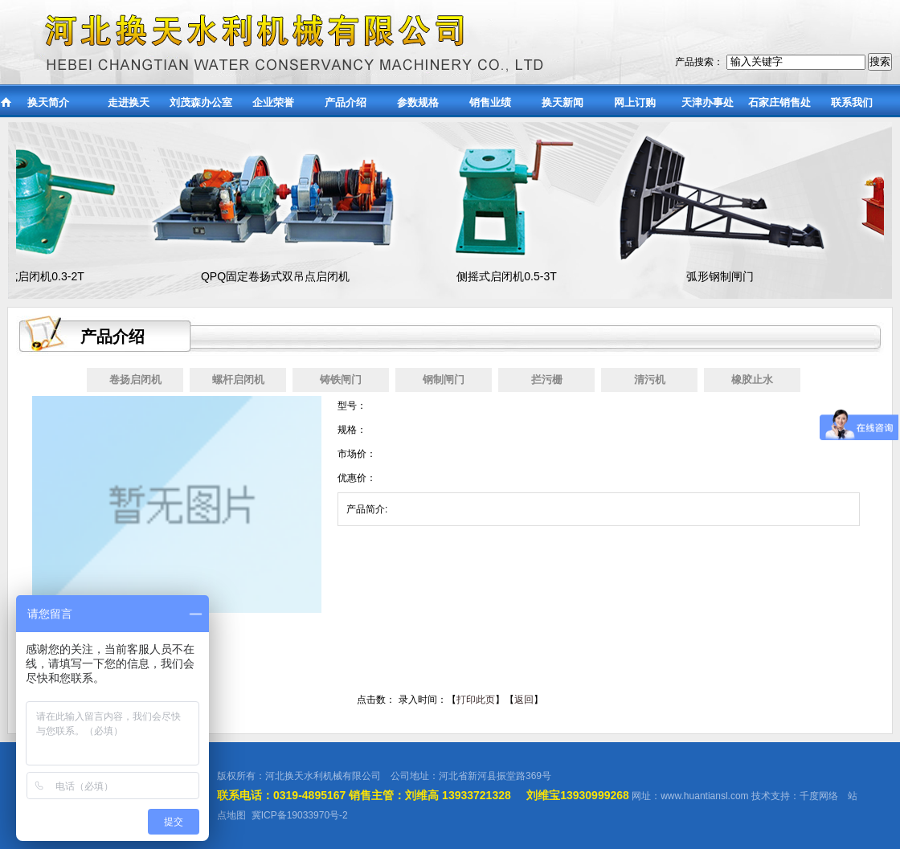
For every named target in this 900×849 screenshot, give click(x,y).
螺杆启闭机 (238, 379)
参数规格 (418, 102)
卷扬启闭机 (135, 379)
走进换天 (128, 102)
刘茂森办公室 (201, 102)
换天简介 (48, 102)
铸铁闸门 (341, 379)
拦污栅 (546, 379)
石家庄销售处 (779, 102)
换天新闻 (562, 102)
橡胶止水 (752, 379)
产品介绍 (345, 102)
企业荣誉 (273, 102)
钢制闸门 (443, 379)
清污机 (649, 379)
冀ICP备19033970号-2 (300, 815)
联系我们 (852, 102)
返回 (524, 699)
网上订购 (635, 102)
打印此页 (475, 699)
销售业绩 (490, 102)
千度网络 (819, 796)
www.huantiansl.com (704, 796)
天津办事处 (707, 102)
